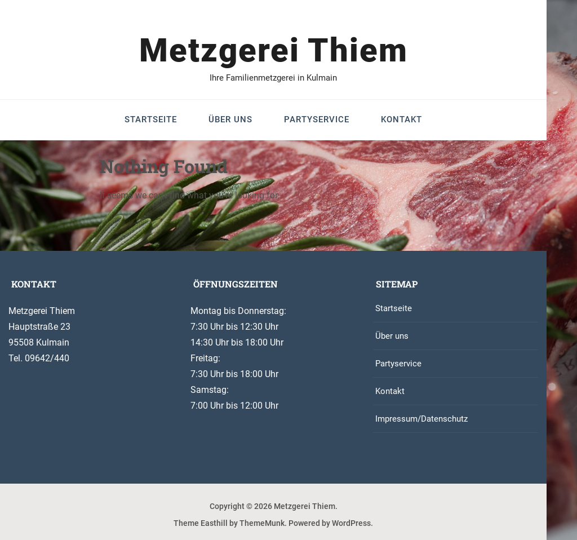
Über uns (230, 119)
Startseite (151, 119)
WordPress (351, 523)
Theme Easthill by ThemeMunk (229, 523)
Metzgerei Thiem (273, 50)
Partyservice (316, 119)
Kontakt (401, 119)
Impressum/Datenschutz (421, 419)
